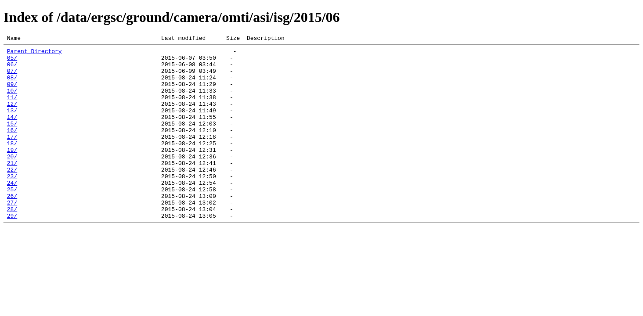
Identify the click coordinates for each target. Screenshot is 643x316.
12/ (12, 117)
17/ (12, 156)
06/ (12, 69)
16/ (12, 148)
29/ (12, 251)
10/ (12, 101)
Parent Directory (34, 53)
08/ (12, 85)
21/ (12, 188)
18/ (12, 164)
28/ (12, 243)
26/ (12, 227)
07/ (12, 77)
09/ (12, 93)
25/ (12, 219)
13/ (12, 125)
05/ (12, 61)
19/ (12, 172)
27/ (12, 235)
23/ (12, 204)
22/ (12, 196)
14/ (12, 132)
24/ (12, 211)
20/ (12, 180)
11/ (12, 109)
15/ (12, 140)
